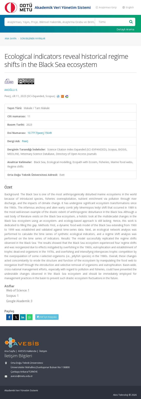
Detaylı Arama (125, 29)
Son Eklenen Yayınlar (32, 38)
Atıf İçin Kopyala (47, 316)
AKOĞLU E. (11, 90)
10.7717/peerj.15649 (40, 133)
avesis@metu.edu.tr (22, 376)
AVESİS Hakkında (27, 351)
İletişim (43, 351)
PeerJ (25, 141)
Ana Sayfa (11, 38)
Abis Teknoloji (120, 394)
